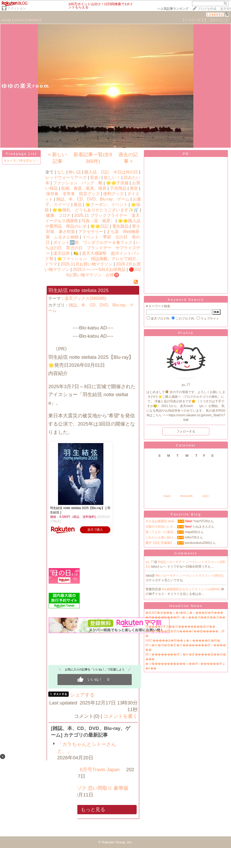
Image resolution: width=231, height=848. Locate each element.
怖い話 (75, 172)
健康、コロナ (58, 215)
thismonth (186, 495)
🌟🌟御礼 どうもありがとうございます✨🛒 (95, 210)
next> (205, 495)
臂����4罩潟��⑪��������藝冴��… (181, 626)
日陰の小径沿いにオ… (160, 526)
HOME (6, 20)
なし (61, 172)
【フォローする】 (194, 20)
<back (167, 495)
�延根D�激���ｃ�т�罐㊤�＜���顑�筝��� (184, 612)
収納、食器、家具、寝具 (83, 188)
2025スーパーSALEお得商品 (99, 269)
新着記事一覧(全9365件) (92, 158)
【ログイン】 (219, 20)
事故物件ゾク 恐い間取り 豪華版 (92, 788)
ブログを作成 (207, 9)
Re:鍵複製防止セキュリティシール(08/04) (191, 589)
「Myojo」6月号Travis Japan (88, 769)
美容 (134, 188)
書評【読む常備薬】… (160, 543)
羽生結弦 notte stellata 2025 (78, 290)
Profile (186, 333)
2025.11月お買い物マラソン (87, 264)
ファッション (16, 8)
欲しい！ (112, 177)
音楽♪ (95, 177)
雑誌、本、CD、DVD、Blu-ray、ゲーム (92, 199)
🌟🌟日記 (99, 226)
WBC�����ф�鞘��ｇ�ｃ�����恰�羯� (182, 640)
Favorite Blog (186, 514)
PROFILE (34, 20)
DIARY (19, 20)
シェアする (82, 694)
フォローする (186, 431)
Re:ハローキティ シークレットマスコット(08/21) (189, 575)
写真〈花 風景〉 (97, 221)
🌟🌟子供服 (117, 183)
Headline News (186, 606)
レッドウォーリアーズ (66, 177)
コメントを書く (120, 716)
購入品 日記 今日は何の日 (111, 172)
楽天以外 (61, 253)
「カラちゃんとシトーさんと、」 (86, 748)
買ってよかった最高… (160, 532)
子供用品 (118, 188)
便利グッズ (113, 194)
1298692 (215, 14)
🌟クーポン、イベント (106, 204)
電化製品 (120, 226)
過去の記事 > (128, 158)
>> (172, 9)
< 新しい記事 (57, 158)
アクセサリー (90, 231)
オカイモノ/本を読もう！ (21, 160)
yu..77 (150, 562)
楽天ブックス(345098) (85, 298)
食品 (77, 204)
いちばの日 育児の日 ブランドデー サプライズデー (92, 247)
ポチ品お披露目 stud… (161, 521)
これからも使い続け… (160, 537)
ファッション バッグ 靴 (77, 183)
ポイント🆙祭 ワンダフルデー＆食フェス (93, 242)
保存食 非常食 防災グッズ (73, 194)
